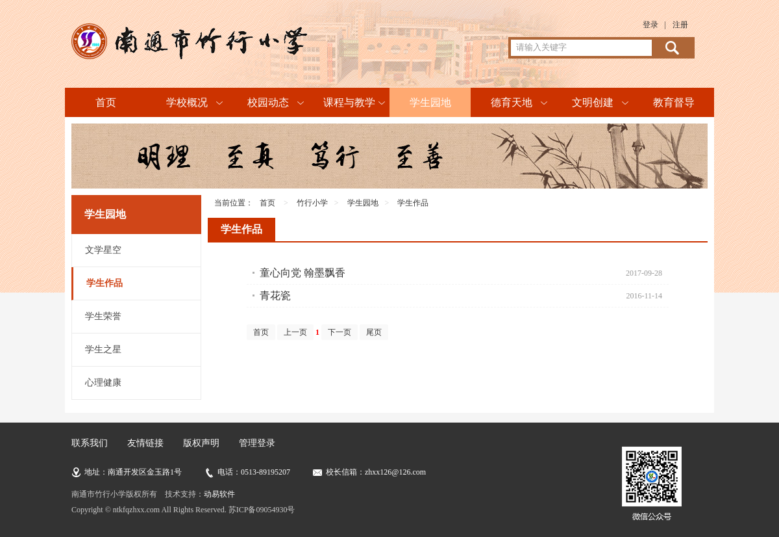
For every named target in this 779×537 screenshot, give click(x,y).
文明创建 (592, 102)
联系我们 (89, 443)
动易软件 (219, 494)
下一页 (339, 332)
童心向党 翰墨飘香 (302, 272)
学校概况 (187, 102)
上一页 (295, 332)
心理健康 (103, 382)
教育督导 (674, 102)
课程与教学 (349, 102)
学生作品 (104, 283)
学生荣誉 (103, 316)
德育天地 (511, 102)
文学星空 (103, 250)
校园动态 (268, 102)
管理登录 (257, 443)
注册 (680, 24)
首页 (105, 102)
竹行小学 (312, 202)
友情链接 (145, 443)
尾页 (374, 332)
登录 (650, 24)
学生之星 (103, 349)
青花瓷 (275, 295)
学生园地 (430, 102)
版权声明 (201, 443)
